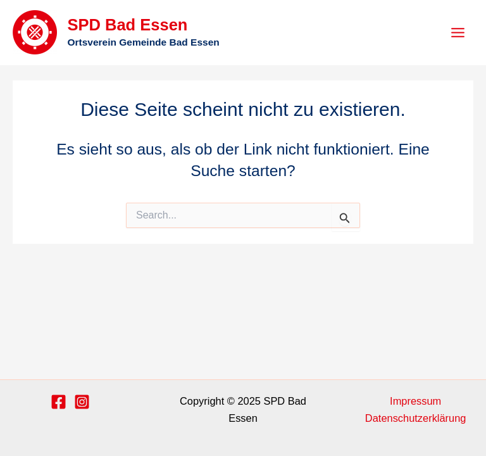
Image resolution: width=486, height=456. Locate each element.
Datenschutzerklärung (415, 418)
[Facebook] (58, 402)
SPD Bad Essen (127, 25)
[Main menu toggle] (457, 33)
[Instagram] (82, 402)
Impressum (415, 401)
